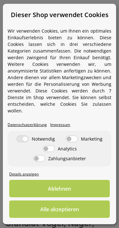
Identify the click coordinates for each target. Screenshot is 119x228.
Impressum (60, 124)
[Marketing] (72, 139)
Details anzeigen (24, 173)
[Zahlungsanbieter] (39, 158)
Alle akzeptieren (59, 209)
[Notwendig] (23, 139)
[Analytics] (49, 148)
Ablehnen (59, 188)
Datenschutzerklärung (27, 124)
